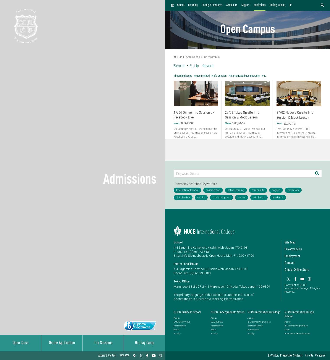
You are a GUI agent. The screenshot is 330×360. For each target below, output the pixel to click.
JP (290, 5)
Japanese (124, 355)
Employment (292, 256)
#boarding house (183, 75)
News (176, 329)
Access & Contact (107, 355)
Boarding (193, 5)
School (180, 5)
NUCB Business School (187, 312)
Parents (309, 355)
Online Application (62, 343)
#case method (202, 75)
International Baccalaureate (297, 333)
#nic (263, 75)
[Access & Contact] (134, 355)
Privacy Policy (293, 249)
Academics (231, 5)
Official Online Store (297, 270)
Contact (289, 263)
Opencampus (212, 56)
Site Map (290, 242)
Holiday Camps (277, 5)
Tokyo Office (181, 281)
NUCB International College (264, 312)
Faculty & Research (212, 5)
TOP (178, 56)
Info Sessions (103, 343)
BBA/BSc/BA (217, 322)
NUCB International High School (299, 314)
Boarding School (255, 325)
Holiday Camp (144, 343)
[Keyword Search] (243, 173)
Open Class (20, 343)
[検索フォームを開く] (322, 5)
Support (245, 5)
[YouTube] (153, 355)
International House (186, 264)
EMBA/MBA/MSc (182, 322)
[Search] (317, 173)
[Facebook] (147, 355)
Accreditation (180, 325)
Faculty (177, 333)
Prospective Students (291, 355)
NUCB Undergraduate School (228, 312)
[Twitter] (141, 355)
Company (320, 355)
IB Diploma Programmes (259, 322)
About (177, 318)
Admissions (259, 5)
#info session (218, 75)
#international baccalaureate (244, 75)
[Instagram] (160, 355)
